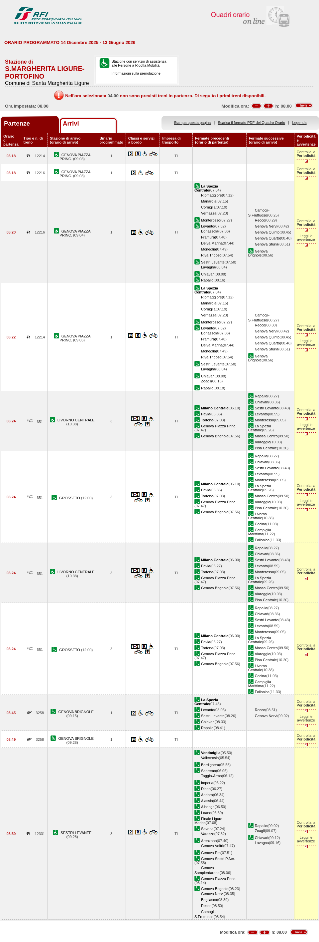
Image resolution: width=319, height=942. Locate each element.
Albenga (208, 807)
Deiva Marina (212, 243)
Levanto (207, 226)
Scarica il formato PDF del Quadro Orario (251, 123)
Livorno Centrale (257, 516)
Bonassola (209, 231)
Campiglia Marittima (259, 532)
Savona (207, 829)
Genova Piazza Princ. (219, 426)
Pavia (205, 414)
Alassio (207, 801)
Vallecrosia (210, 758)
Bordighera (210, 765)
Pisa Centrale (266, 448)
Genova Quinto (267, 232)
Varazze (207, 834)
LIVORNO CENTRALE (76, 420)
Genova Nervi (266, 226)
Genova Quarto (267, 238)
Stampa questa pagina (192, 123)
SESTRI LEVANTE (75, 833)
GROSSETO (70, 498)
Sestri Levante (213, 262)
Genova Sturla (266, 244)
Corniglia (208, 207)
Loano (206, 813)
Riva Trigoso (211, 255)
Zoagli (206, 381)
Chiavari (208, 274)
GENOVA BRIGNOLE (76, 712)
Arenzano (209, 841)
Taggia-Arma (211, 776)
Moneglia (208, 249)
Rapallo (207, 280)
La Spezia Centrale (259, 428)
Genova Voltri (212, 846)
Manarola (208, 201)
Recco (260, 220)
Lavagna (208, 267)
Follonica (262, 540)
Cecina (260, 524)
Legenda (299, 123)
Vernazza (208, 213)
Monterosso (210, 220)
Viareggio (262, 442)
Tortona (207, 420)
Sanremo (208, 771)
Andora (207, 795)
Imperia (207, 783)
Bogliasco (209, 900)
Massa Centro (266, 436)
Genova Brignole (258, 253)
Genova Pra (211, 853)
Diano (206, 789)
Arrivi (71, 123)
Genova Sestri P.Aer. (218, 859)
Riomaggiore (211, 195)
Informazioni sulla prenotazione (136, 73)
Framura (208, 237)
